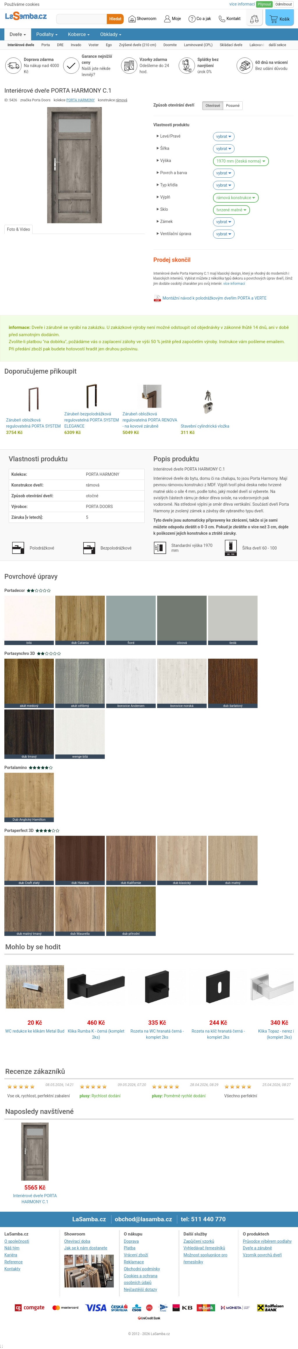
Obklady (110, 34)
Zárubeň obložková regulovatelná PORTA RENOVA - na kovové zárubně (150, 420)
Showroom (142, 18)
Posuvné (233, 106)
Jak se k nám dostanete (85, 1248)
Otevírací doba (77, 1241)
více (242, 4)
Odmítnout (284, 4)
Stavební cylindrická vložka (205, 426)
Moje (172, 18)
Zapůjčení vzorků (199, 1241)
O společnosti (16, 1241)
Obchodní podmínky (142, 1269)
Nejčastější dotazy (140, 1289)
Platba (130, 1248)
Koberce (79, 34)
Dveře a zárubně (257, 1248)
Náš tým (11, 1248)
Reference (13, 1262)
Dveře (18, 34)
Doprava (131, 1241)
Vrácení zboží (136, 1255)
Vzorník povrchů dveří (262, 1255)
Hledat (115, 19)
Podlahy (47, 34)
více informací (234, 284)
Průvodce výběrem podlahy (267, 1241)
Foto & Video (18, 229)
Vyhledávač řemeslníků (204, 1248)
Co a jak (200, 18)
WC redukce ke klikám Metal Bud (34, 1031)
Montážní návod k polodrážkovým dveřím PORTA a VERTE (214, 298)
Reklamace (134, 1262)
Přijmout (264, 4)
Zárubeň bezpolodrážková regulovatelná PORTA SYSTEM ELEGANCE (91, 420)
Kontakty (12, 1269)
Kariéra (10, 1255)
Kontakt (230, 18)
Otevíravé (212, 106)
